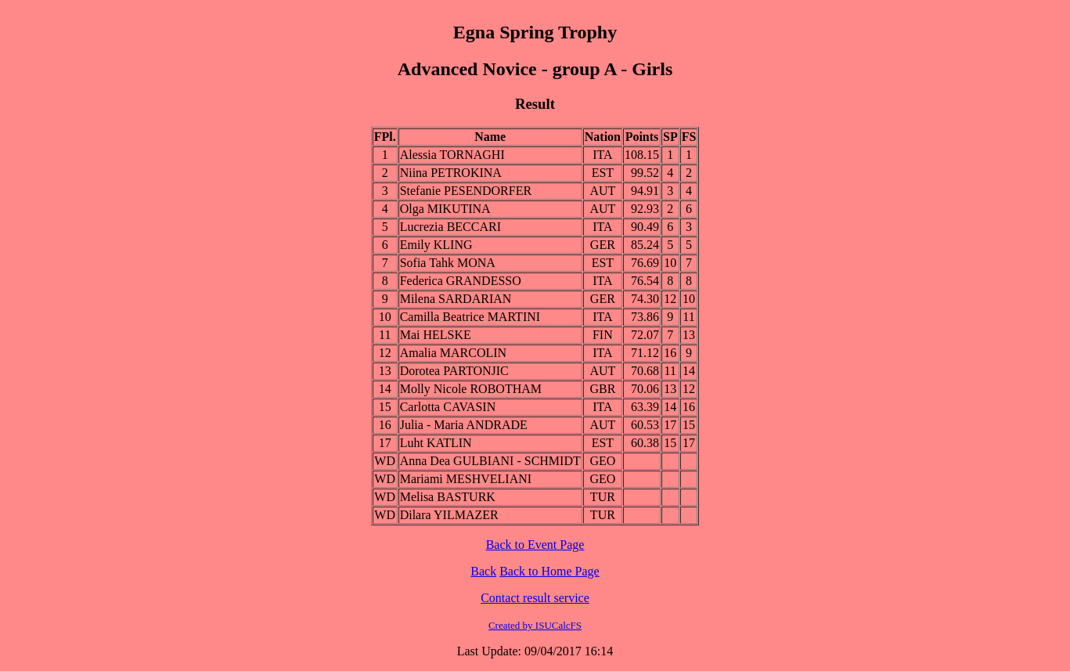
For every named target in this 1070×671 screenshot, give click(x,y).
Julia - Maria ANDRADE (464, 424)
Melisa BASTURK (447, 496)
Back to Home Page (549, 571)
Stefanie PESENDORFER (465, 190)
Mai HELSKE (435, 334)
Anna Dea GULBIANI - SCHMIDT (490, 460)
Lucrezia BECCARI (450, 226)
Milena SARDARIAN (456, 298)
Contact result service (535, 597)
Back (483, 571)
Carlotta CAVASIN (448, 406)
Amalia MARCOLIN (453, 352)
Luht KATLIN (436, 442)
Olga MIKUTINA (445, 208)
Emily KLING (436, 244)
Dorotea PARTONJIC (454, 370)
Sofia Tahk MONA (447, 262)
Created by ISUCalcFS (535, 625)
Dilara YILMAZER (449, 514)
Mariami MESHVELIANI (465, 478)
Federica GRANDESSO (460, 280)
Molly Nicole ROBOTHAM (471, 388)
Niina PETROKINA (451, 172)
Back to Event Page (535, 544)
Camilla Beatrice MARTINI (470, 316)
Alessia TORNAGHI (452, 154)
